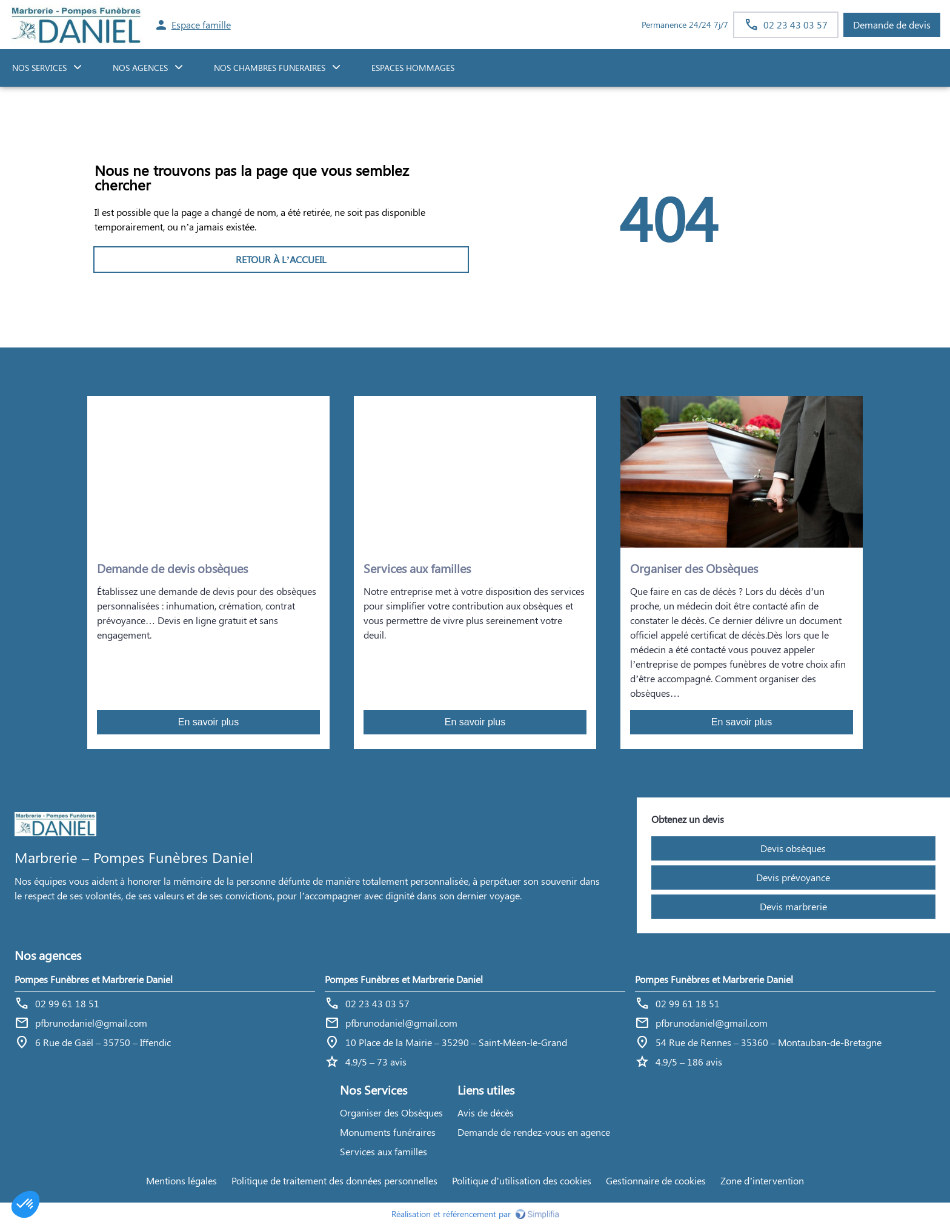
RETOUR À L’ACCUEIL (281, 259)
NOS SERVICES (39, 67)
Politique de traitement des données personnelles (334, 1180)
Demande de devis (892, 24)
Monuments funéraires (388, 1132)
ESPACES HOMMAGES (412, 67)
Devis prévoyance (793, 877)
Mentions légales (181, 1180)
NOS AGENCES (140, 67)
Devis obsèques (793, 848)
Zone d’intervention (762, 1180)
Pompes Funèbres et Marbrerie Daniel (94, 979)
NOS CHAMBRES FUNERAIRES (269, 67)
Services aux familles (383, 1151)
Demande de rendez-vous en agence (533, 1132)
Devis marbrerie (793, 906)
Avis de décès (485, 1112)
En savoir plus (208, 722)
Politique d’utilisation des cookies (521, 1180)
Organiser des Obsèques (391, 1112)
